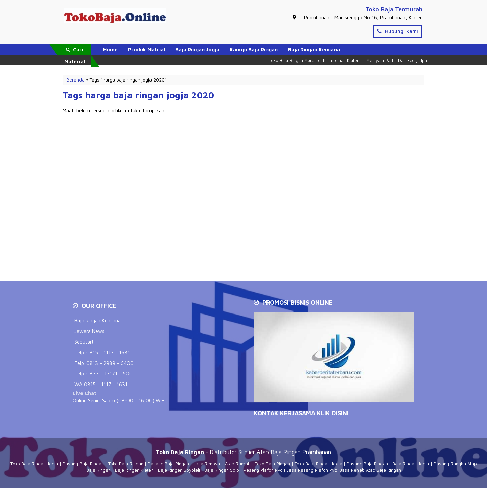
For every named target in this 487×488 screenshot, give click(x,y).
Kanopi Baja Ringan (254, 49)
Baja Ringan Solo (221, 470)
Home (110, 49)
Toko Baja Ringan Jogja (34, 463)
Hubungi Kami (397, 31)
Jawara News (89, 331)
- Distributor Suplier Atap (213, 452)
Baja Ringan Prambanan (301, 452)
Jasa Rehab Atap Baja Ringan (370, 470)
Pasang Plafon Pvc (263, 470)
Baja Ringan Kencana (314, 49)
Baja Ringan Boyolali (179, 470)
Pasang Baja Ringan (83, 463)
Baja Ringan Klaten (134, 470)
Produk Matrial (146, 49)
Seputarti (84, 342)
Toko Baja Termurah (394, 9)
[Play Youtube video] (334, 357)
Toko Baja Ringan (125, 463)
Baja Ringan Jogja (197, 49)
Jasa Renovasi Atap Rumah (222, 463)
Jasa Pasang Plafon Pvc (312, 470)
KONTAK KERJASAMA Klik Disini (301, 413)
